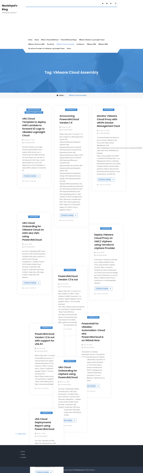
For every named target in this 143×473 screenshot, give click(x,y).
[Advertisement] (71, 23)
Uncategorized (108, 109)
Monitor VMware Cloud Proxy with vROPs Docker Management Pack (108, 121)
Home (30, 40)
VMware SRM (103, 44)
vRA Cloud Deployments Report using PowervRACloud (97, 365)
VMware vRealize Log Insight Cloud (91, 40)
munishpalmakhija (29, 142)
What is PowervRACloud (49, 40)
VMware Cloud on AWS (36, 44)
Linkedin (23, 457)
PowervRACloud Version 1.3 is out (69, 244)
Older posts (22, 434)
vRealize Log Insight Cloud (34, 112)
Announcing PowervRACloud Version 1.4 (69, 119)
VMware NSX (91, 44)
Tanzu (69, 48)
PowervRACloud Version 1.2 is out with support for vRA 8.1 (97, 291)
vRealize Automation (34, 109)
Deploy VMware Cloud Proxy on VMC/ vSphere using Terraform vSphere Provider (107, 213)
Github (23, 451)
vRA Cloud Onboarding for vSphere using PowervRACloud (69, 320)
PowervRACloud (71, 109)
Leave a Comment (30, 181)
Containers (81, 44)
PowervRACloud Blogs (69, 40)
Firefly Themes (90, 470)
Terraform (50, 44)
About (37, 40)
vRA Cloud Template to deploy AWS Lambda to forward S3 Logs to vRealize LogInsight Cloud (34, 127)
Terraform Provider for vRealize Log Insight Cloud (46, 48)
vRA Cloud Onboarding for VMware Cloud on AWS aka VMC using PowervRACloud (33, 206)
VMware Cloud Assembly (65, 44)
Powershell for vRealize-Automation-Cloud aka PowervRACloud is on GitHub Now (43, 288)
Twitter (23, 454)
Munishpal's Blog (66, 470)
